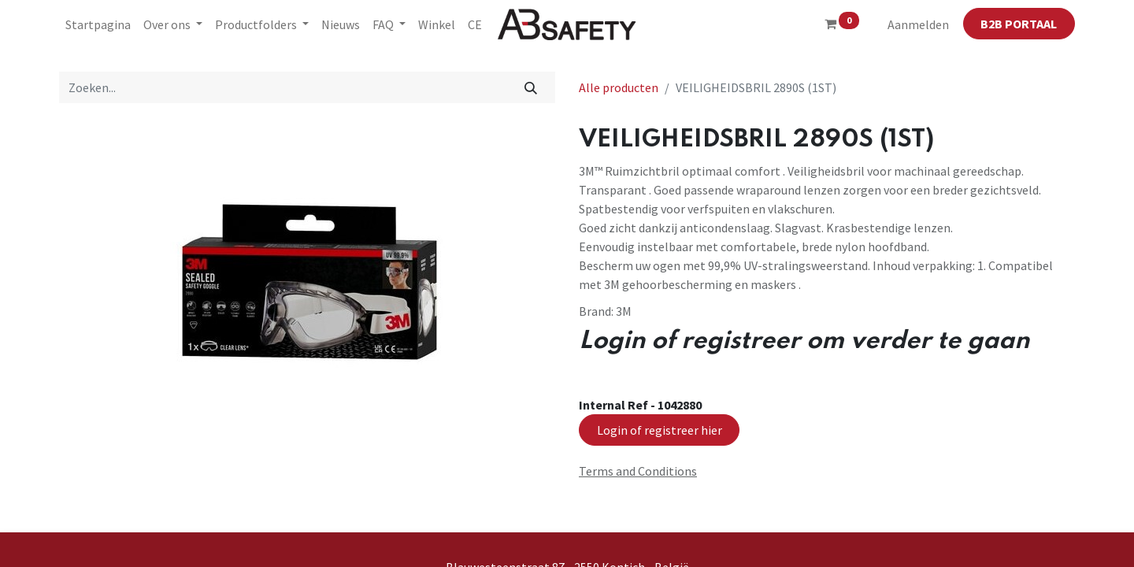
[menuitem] (98, 24)
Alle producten (618, 87)
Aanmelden (918, 24)
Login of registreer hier (659, 430)
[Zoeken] (531, 87)
